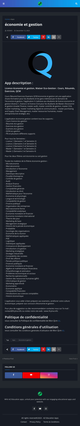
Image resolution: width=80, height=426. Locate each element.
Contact (24, 422)
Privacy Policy (35, 422)
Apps (12, 19)
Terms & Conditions (51, 422)
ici (59, 320)
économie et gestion (25, 340)
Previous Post (9, 359)
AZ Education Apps (51, 418)
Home (7, 19)
